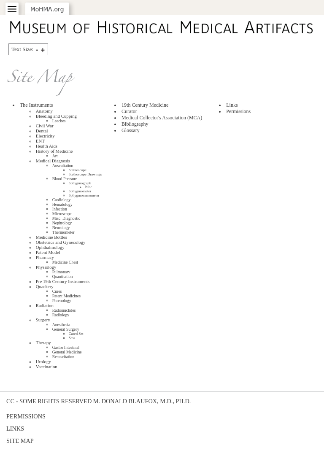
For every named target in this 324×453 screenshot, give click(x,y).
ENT (40, 140)
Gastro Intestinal (66, 347)
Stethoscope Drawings (85, 174)
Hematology (62, 204)
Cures (57, 291)
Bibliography (135, 124)
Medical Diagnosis (53, 160)
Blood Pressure (64, 178)
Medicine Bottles (51, 237)
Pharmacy (45, 257)
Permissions (238, 111)
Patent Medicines (66, 296)
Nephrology (62, 223)
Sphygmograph (80, 183)
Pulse (88, 187)
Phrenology (61, 300)
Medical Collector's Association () (162, 118)
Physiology (46, 267)
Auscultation (62, 165)
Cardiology (61, 199)
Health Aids (46, 145)
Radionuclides (64, 310)
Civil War (45, 125)
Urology (43, 361)
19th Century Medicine (145, 105)
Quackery (45, 286)
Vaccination (46, 366)
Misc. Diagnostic (66, 218)
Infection (59, 209)
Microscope (62, 213)
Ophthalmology (50, 247)
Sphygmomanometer (84, 195)
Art (55, 156)
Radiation (45, 305)
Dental (42, 130)
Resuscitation (63, 356)
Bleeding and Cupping (56, 116)
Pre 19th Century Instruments (62, 281)
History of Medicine (54, 151)
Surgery (43, 319)
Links (232, 105)
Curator (129, 111)
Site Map (20, 440)
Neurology (61, 227)
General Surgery (65, 329)
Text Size (22, 49)
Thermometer (63, 232)
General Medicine (67, 352)
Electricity (45, 135)
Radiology (61, 315)
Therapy (43, 342)
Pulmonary (61, 272)
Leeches (59, 121)
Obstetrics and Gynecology (61, 242)
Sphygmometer (80, 191)
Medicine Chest (65, 262)
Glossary (131, 130)
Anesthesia (61, 324)
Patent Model (48, 252)
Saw (72, 338)
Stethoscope (77, 170)
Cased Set (76, 334)
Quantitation (62, 276)
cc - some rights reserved (49, 401)
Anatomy (44, 110)
